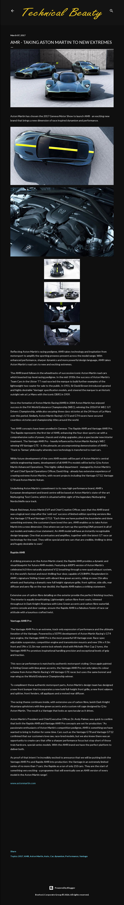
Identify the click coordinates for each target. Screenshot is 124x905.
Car (52, 856)
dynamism (59, 856)
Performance (71, 856)
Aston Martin (36, 856)
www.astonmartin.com (23, 783)
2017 (20, 856)
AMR (26, 856)
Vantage (83, 856)
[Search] (111, 9)
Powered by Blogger (62, 888)
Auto (46, 856)
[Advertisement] (62, 815)
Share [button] (13, 851)
